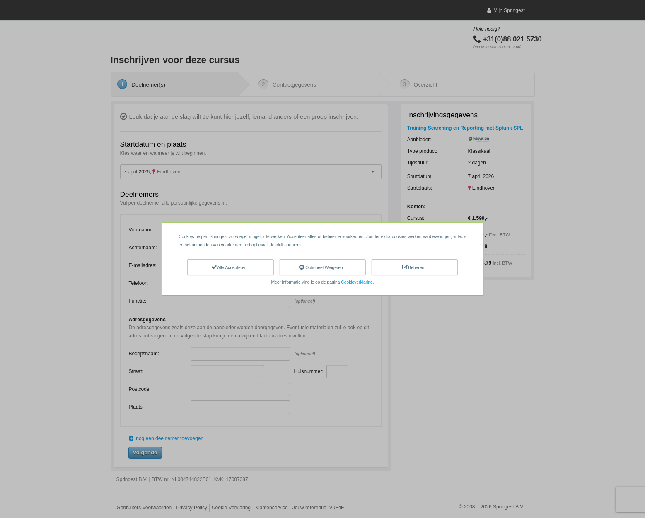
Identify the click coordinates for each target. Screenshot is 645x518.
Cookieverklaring (356, 282)
